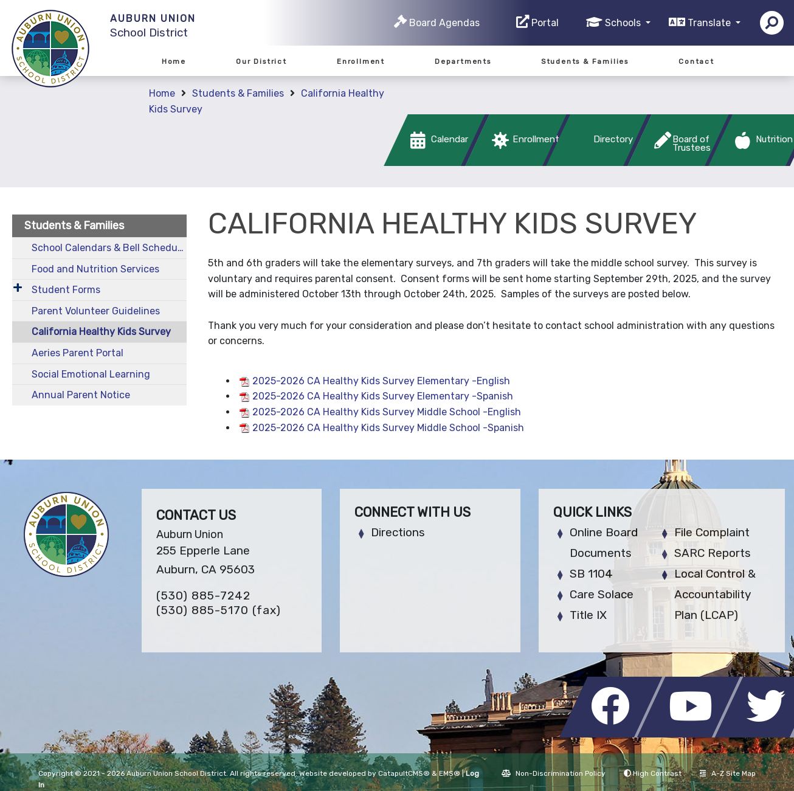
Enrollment (361, 61)
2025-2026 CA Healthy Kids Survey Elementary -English (381, 381)
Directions (398, 532)
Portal (545, 23)
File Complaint (712, 532)
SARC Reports (712, 553)
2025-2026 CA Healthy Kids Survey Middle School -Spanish (388, 427)
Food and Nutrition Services (95, 269)
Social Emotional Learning (91, 374)
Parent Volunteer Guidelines (96, 311)
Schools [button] (624, 23)
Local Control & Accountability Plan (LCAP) (715, 594)
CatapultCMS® (404, 773)
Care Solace (601, 594)
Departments (463, 61)
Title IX (588, 615)
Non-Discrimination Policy (554, 773)
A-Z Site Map (728, 773)
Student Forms (66, 289)
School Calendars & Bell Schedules (109, 248)
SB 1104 (591, 574)
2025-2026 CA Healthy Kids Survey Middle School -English (386, 412)
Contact (696, 61)
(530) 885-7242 (203, 596)
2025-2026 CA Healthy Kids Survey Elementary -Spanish (382, 396)
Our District (261, 61)
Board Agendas (444, 23)
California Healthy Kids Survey (101, 331)
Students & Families (585, 61)
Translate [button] (710, 23)
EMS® (449, 773)
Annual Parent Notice (81, 395)
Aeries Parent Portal (77, 353)
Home (174, 61)
